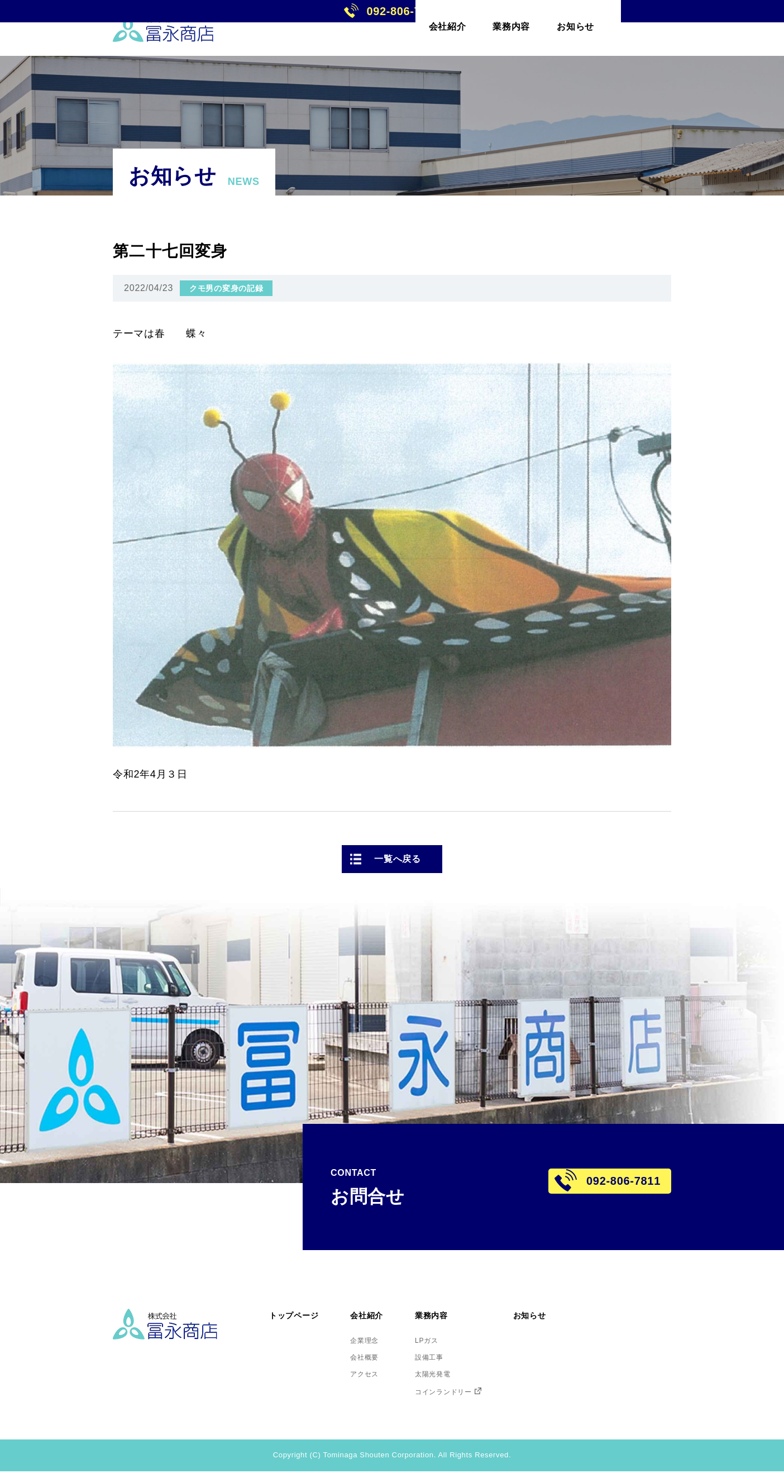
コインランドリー (472, 1397)
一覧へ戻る (397, 859)
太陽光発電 (459, 1377)
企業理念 (381, 1338)
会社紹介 (384, 1314)
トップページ (300, 1314)
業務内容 (458, 1314)
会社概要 (381, 1358)
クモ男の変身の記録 (226, 288)
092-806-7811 (702, 27)
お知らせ (570, 1314)
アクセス (381, 1377)
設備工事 (454, 1358)
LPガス (451, 1338)
